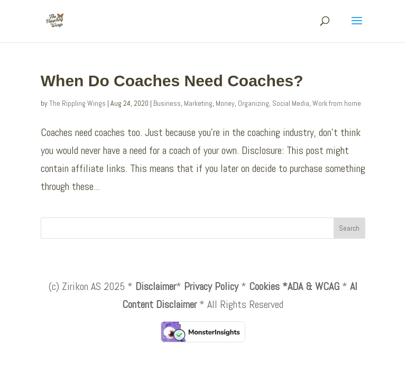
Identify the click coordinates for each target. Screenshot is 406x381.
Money (225, 103)
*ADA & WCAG (310, 286)
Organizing (253, 103)
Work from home (336, 103)
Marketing (198, 103)
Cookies (264, 286)
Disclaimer (155, 286)
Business (167, 103)
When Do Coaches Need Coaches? (172, 80)
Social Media (290, 103)
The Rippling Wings (77, 103)
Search (349, 228)
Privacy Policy (211, 286)
